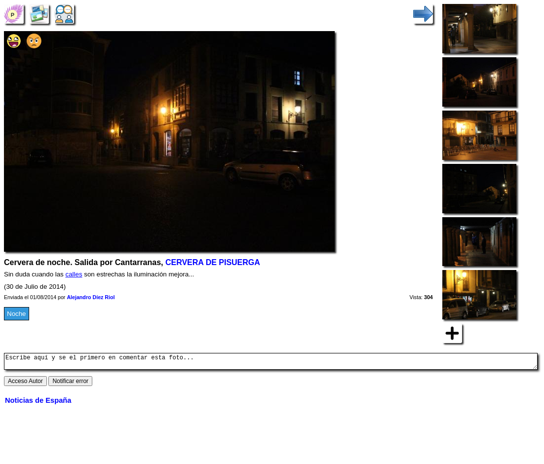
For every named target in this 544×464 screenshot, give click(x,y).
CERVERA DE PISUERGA (212, 262)
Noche (16, 313)
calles (74, 274)
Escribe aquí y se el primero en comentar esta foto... (271, 363)
